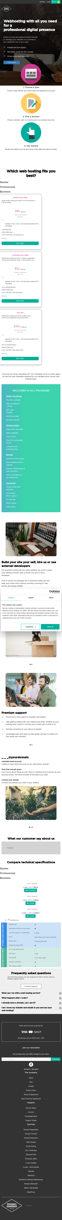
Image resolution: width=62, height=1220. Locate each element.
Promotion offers (31, 1159)
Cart (55, 2)
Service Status (31, 1108)
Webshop (31, 1175)
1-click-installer (31, 1163)
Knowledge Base (31, 1116)
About (31, 1078)
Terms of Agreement (31, 1094)
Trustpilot (10, 848)
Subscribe (55, 1059)
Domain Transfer (31, 1134)
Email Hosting (31, 1146)
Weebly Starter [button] (15, 224)
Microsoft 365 (31, 1154)
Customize (31, 626)
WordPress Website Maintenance (31, 1179)
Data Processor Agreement (31, 1099)
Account (31, 1112)
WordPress (31, 1192)
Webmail (42, 2)
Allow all (50, 626)
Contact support (31, 986)
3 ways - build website (31, 1167)
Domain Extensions (31, 1138)
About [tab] (51, 598)
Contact (31, 1086)
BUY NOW (20, 243)
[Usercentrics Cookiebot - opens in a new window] (51, 591)
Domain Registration (31, 1129)
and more (4, 238)
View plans (11, 62)
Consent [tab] (11, 598)
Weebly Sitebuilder (31, 1184)
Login (48, 2)
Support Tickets (31, 1120)
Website (31, 1171)
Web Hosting (31, 1142)
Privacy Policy (31, 1090)
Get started (30, 890)
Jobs (31, 1082)
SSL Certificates (31, 1150)
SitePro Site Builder (31, 1188)
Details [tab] (31, 598)
